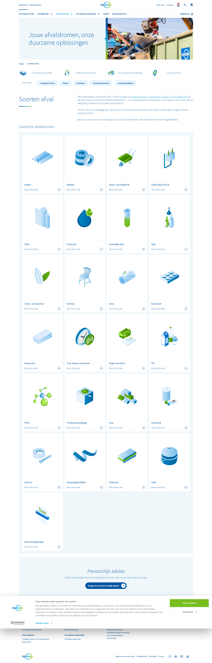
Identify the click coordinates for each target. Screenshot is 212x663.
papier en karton (139, 96)
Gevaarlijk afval (70, 621)
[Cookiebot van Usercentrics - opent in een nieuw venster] (18, 658)
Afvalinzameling (28, 621)
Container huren (26, 13)
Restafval (68, 627)
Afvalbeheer (43, 13)
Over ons (160, 5)
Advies (106, 13)
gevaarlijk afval (180, 96)
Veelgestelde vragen (157, 621)
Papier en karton (70, 624)
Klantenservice (119, 13)
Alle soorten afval (71, 629)
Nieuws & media (113, 621)
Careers (170, 5)
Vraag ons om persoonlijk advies (103, 585)
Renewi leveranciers (115, 629)
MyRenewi (185, 13)
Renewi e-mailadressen (116, 627)
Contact (152, 627)
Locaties (152, 624)
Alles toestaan (189, 637)
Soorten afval (62, 13)
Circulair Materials (101, 83)
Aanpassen (189, 646)
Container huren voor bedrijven (34, 618)
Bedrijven (23, 5)
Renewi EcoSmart (29, 627)
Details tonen (42, 657)
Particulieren (35, 5)
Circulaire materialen (86, 13)
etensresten (154, 96)
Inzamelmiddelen (125, 83)
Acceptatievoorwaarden (32, 629)
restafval (166, 96)
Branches (81, 83)
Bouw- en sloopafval (72, 618)
